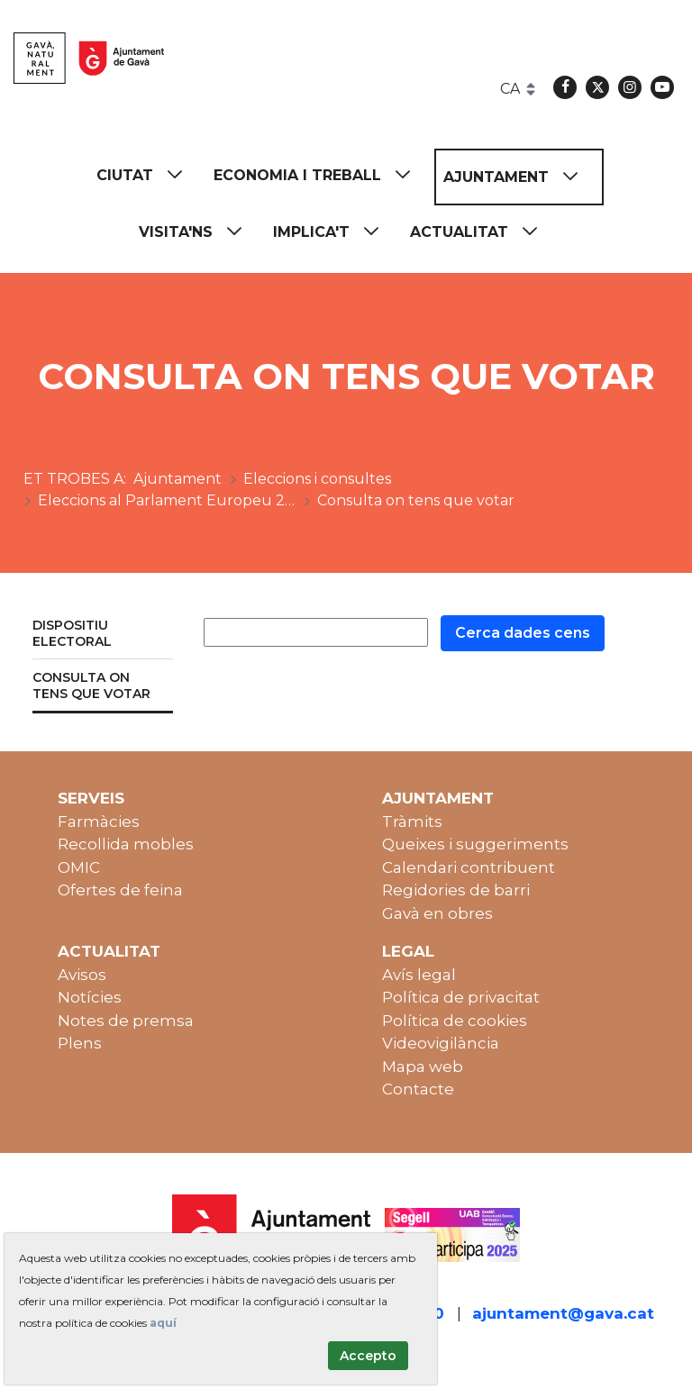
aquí (163, 1323)
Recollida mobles (126, 844)
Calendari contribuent (468, 867)
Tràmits (412, 822)
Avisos (82, 975)
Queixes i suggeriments (475, 844)
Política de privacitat (461, 997)
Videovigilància (440, 1043)
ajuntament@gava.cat (563, 1313)
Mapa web (422, 1067)
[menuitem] (147, 175)
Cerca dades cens (522, 632)
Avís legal (419, 975)
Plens (80, 1043)
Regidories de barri (456, 890)
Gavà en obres (437, 913)
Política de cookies (454, 1021)
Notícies (90, 997)
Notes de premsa (126, 1021)
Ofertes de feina (120, 890)
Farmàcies (99, 822)
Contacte (418, 1089)
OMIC (79, 867)
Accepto (368, 1356)
